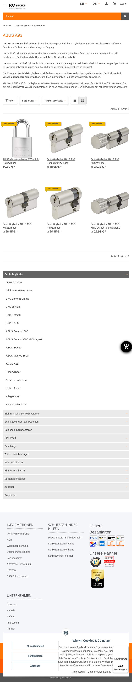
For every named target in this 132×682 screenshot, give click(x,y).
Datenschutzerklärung (18, 551)
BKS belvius (13, 306)
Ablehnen (38, 664)
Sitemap (11, 570)
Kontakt (11, 610)
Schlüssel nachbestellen (18, 429)
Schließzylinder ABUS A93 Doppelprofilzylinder (61, 161)
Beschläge (10, 446)
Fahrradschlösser (14, 462)
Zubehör (9, 486)
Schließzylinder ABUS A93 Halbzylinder (61, 226)
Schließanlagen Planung (61, 543)
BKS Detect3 (13, 314)
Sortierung (28, 100)
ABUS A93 (12, 363)
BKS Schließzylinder (18, 576)
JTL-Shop (66, 678)
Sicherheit (10, 437)
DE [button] (82, 3)
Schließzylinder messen (61, 555)
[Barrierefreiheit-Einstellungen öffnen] (126, 346)
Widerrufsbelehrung (17, 545)
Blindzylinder (13, 371)
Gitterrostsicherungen (16, 454)
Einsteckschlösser (14, 470)
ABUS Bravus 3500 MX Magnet (24, 339)
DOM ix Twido (14, 282)
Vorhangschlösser (14, 478)
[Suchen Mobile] (62, 16)
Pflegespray (12, 396)
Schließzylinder (13, 274)
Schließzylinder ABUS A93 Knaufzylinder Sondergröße (105, 226)
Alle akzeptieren (37, 644)
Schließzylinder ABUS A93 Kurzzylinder (17, 226)
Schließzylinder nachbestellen (21, 421)
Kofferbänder (13, 388)
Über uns (12, 604)
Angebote (9, 495)
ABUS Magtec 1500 (17, 355)
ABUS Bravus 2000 (17, 331)
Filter (10, 100)
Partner (11, 628)
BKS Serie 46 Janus (17, 298)
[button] (107, 3)
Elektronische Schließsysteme (21, 413)
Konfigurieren (37, 654)
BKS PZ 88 (12, 323)
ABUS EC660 (13, 347)
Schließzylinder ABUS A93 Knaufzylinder (105, 161)
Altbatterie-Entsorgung (19, 564)
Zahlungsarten (14, 558)
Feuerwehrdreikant (16, 380)
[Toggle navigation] (4, 5)
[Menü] (126, 648)
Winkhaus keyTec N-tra (19, 290)
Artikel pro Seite (54, 100)
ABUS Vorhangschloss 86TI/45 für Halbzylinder (21, 161)
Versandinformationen (18, 533)
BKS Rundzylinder (16, 404)
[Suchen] (125, 16)
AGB (9, 539)
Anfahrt (11, 616)
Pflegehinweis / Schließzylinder (64, 537)
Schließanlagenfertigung (61, 549)
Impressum (13, 622)
